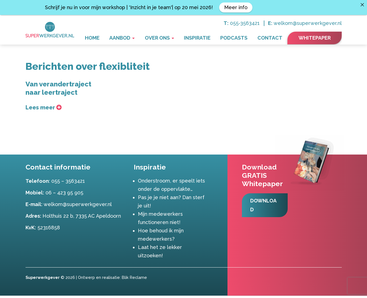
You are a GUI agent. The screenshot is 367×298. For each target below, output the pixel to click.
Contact (272, 38)
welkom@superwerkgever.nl (308, 23)
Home (115, 38)
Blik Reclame (134, 279)
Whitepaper (314, 38)
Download (264, 207)
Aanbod (139, 38)
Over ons (172, 38)
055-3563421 (245, 23)
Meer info (235, 7)
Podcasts (240, 38)
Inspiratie (208, 38)
